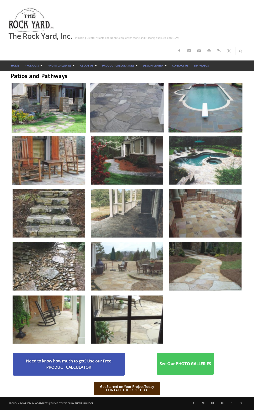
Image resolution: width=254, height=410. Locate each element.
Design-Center (153, 65)
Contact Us (180, 65)
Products (32, 65)
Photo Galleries (59, 65)
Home (15, 65)
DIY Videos (201, 65)
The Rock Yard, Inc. (40, 36)
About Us (86, 65)
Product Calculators (118, 65)
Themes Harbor (84, 403)
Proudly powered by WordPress (28, 403)
